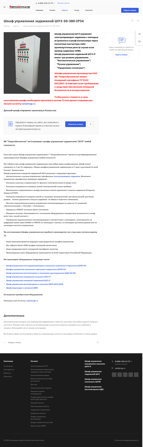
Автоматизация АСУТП (39, 366)
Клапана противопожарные (41, 388)
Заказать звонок (63, 3)
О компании (8, 366)
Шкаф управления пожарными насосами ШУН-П (95, 364)
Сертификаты (9, 370)
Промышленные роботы (40, 406)
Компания (8, 361)
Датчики (34, 384)
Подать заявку (130, 10)
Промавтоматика (37, 403)
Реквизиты (8, 376)
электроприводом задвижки (67, 176)
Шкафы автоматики (38, 413)
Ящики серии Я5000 (38, 426)
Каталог (34, 361)
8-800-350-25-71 (45, 3)
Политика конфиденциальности (126, 440)
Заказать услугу (75, 124)
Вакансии (7, 373)
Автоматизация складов (40, 375)
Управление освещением (40, 410)
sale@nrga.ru (120, 368)
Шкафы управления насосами (42, 422)
